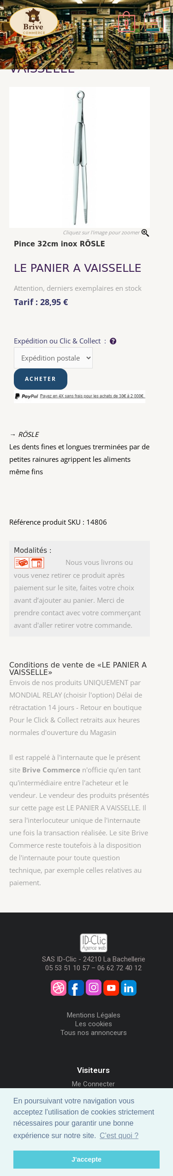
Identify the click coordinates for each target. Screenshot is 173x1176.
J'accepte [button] (86, 1159)
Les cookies (93, 1024)
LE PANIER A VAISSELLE (78, 268)
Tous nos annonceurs (93, 1033)
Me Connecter (93, 1084)
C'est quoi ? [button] (119, 1135)
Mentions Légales (93, 1015)
